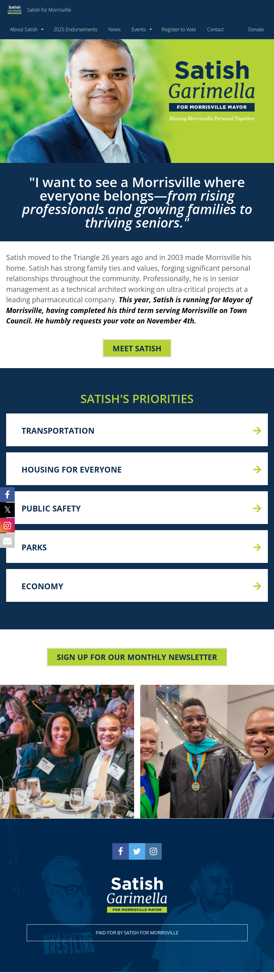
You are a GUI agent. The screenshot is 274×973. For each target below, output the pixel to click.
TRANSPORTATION (58, 431)
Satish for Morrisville (38, 10)
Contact (215, 29)
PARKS (34, 547)
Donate (256, 29)
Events (139, 29)
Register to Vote (179, 29)
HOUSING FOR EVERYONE (71, 470)
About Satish (24, 29)
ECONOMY (42, 586)
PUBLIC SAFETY (51, 509)
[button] (8, 752)
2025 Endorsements (75, 29)
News (114, 29)
